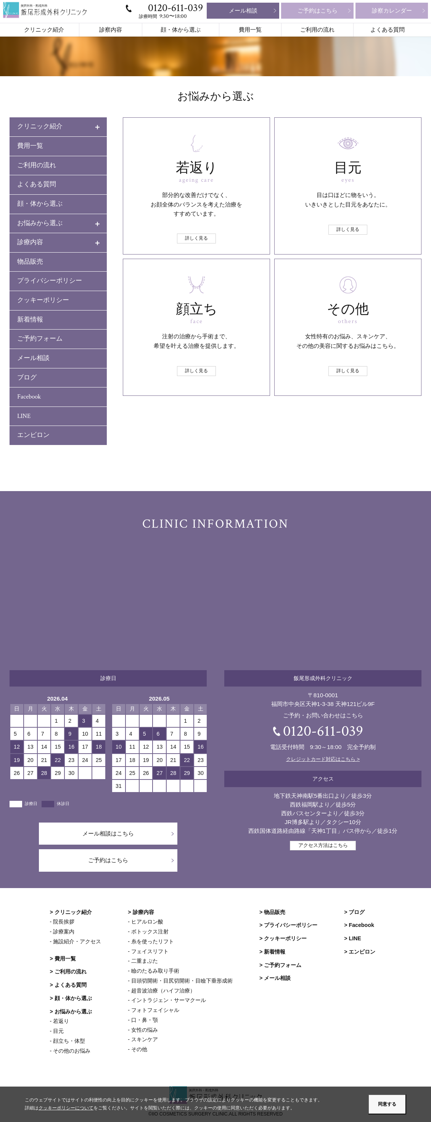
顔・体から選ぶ (181, 30)
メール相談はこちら (108, 833)
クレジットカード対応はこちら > (323, 759)
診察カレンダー (392, 10)
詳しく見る (196, 238)
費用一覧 (250, 30)
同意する (387, 1104)
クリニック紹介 (44, 30)
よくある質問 (387, 30)
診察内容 (110, 30)
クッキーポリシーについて (66, 1108)
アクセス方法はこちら (323, 845)
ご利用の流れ (317, 30)
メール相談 (243, 10)
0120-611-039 (175, 8)
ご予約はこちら (318, 10)
